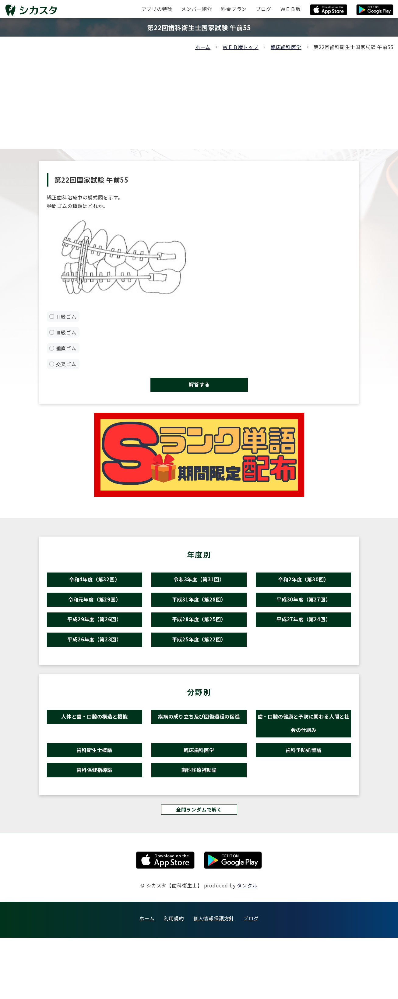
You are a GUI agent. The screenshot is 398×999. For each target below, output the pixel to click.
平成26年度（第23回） (94, 669)
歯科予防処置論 (304, 799)
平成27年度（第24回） (303, 642)
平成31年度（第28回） (199, 616)
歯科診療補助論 (199, 825)
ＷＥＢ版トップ (241, 47)
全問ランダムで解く (199, 869)
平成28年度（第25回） (199, 642)
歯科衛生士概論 (94, 799)
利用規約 (174, 979)
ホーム (202, 47)
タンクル (247, 946)
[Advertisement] (199, 97)
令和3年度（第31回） (199, 589)
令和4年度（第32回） (94, 589)
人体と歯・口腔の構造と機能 (94, 752)
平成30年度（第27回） (303, 616)
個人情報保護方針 (213, 979)
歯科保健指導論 (94, 825)
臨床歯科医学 (286, 47)
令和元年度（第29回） (94, 616)
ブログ (251, 979)
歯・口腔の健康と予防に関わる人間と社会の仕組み (303, 762)
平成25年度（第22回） (199, 669)
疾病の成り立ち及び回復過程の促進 (199, 762)
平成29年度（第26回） (94, 642)
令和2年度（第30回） (303, 589)
